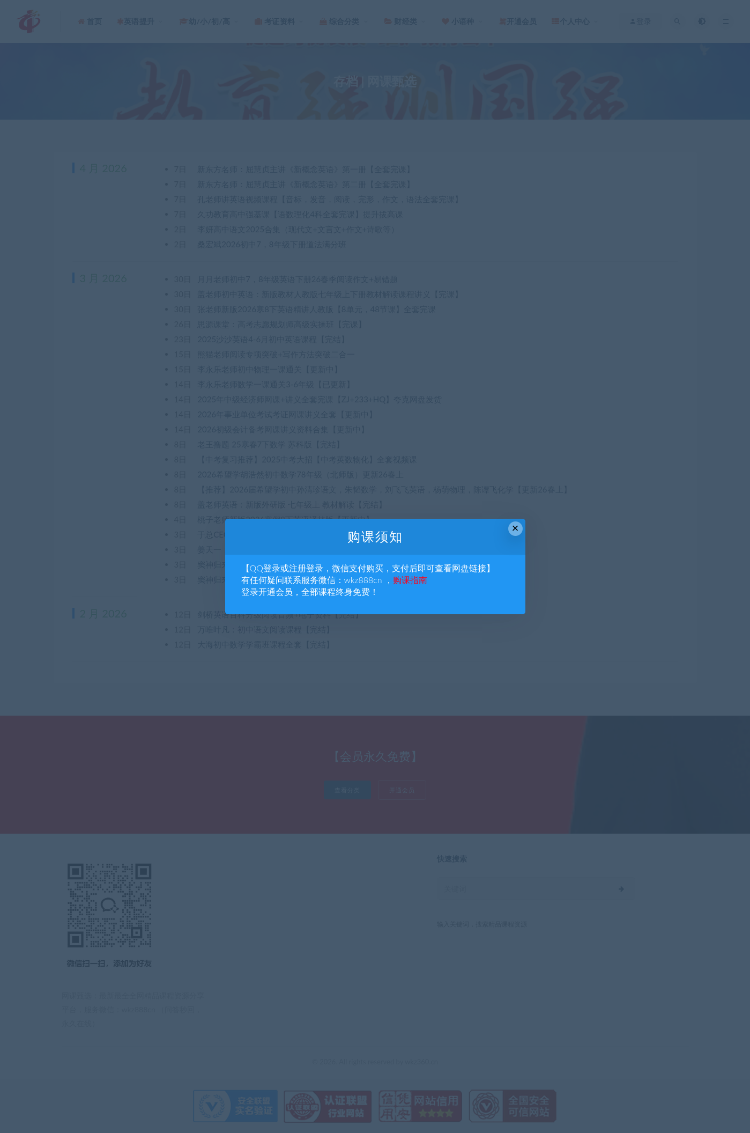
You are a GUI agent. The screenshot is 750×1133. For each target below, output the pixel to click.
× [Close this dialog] (515, 528)
